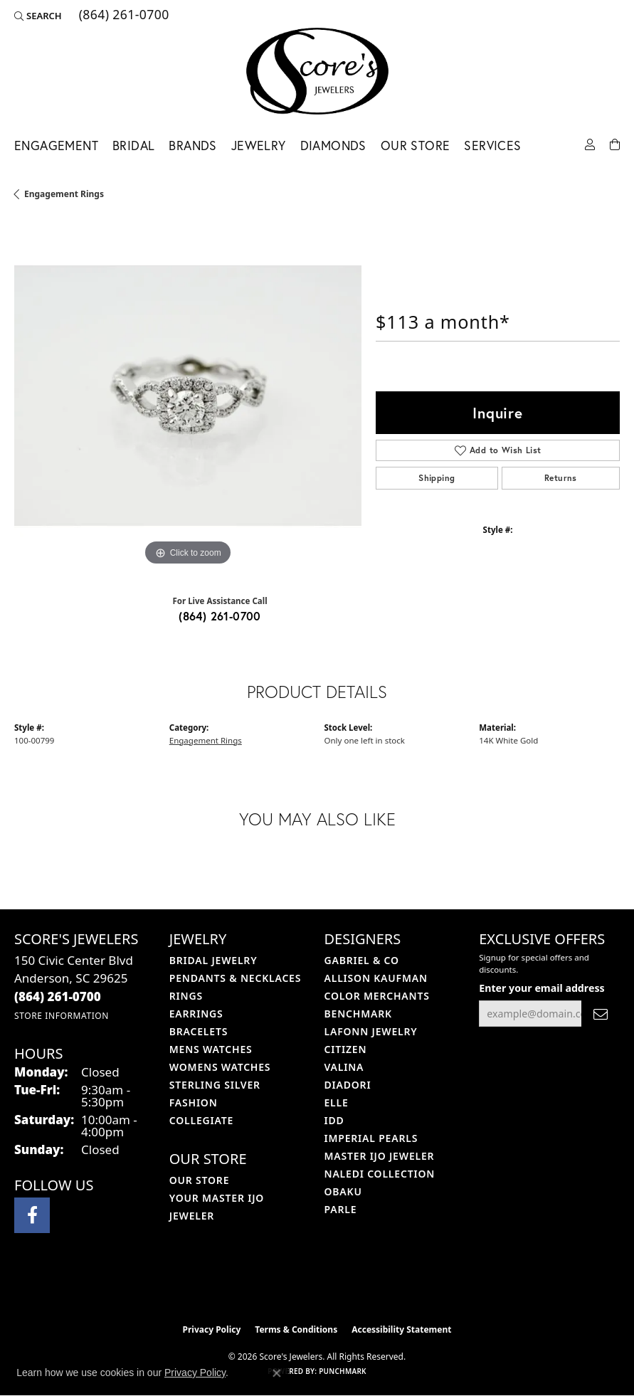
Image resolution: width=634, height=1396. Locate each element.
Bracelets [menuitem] (198, 1031)
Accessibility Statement (401, 1329)
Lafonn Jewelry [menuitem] (371, 1031)
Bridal (133, 145)
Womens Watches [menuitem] (220, 1067)
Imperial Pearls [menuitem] (371, 1138)
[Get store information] (61, 1016)
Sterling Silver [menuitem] (214, 1084)
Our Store (415, 145)
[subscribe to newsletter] (600, 1013)
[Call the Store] (57, 996)
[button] (38, 16)
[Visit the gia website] (340, 1286)
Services (492, 145)
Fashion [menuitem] (193, 1102)
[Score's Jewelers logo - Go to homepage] (317, 71)
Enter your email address (541, 988)
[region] (187, 395)
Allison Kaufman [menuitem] (376, 978)
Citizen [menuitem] (345, 1049)
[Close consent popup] (277, 1373)
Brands (192, 145)
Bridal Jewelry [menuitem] (213, 960)
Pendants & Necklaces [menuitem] (235, 978)
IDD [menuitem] (334, 1120)
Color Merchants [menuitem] (377, 996)
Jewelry (258, 145)
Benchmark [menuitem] (358, 1013)
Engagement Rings (64, 194)
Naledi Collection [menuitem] (379, 1173)
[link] (122, 16)
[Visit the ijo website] (293, 1286)
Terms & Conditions (296, 1329)
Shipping (436, 477)
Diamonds (333, 145)
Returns (560, 477)
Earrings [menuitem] (196, 1013)
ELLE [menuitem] (336, 1102)
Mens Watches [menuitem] (211, 1049)
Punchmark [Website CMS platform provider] (342, 1371)
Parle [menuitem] (340, 1209)
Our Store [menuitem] (199, 1180)
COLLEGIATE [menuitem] (201, 1120)
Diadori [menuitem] (347, 1084)
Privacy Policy (212, 1329)
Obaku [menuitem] (343, 1191)
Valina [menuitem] (344, 1067)
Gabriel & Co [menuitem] (361, 960)
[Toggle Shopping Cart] (615, 143)
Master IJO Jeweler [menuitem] (379, 1156)
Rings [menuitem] (186, 996)
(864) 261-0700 (220, 615)
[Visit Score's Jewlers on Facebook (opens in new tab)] (32, 1215)
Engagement (56, 145)
